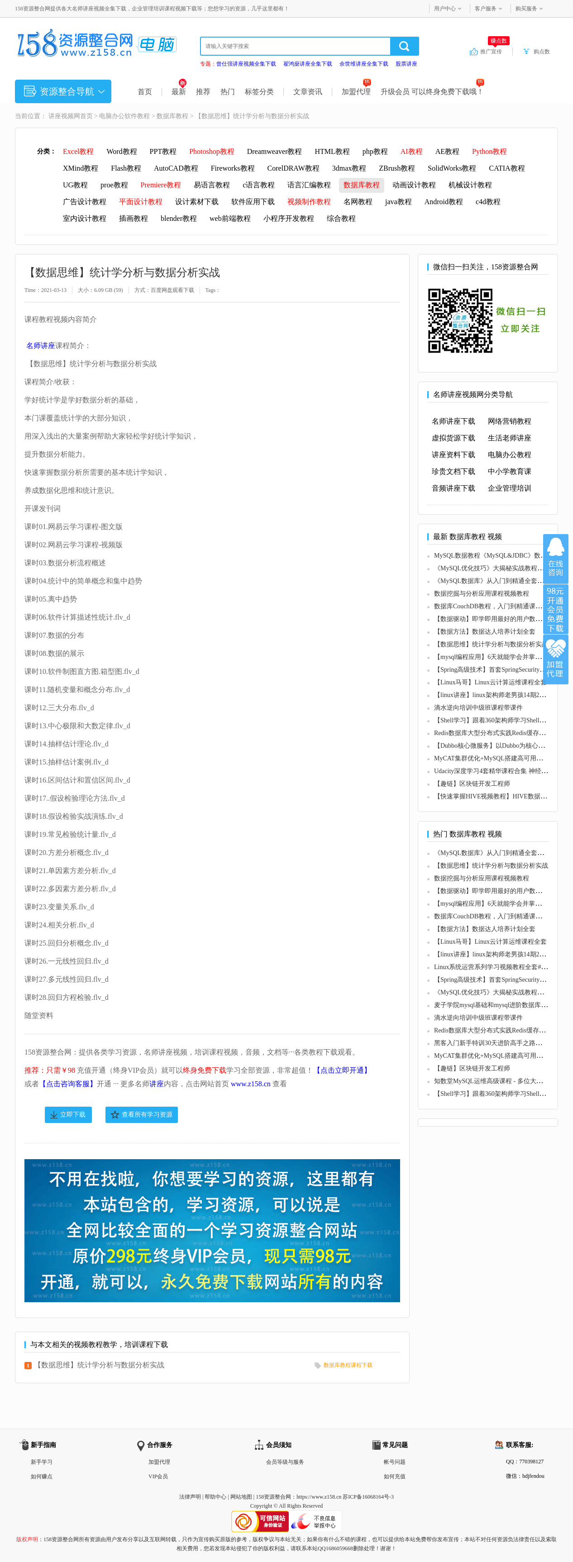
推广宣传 (495, 51)
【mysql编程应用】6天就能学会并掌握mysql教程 (501, 657)
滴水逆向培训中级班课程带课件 (478, 707)
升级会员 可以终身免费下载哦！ (432, 92)
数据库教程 (172, 116)
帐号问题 (395, 1462)
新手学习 (42, 1462)
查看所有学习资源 (147, 1114)
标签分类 (259, 92)
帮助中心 (215, 1497)
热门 (227, 92)
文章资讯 (307, 92)
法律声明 (190, 1497)
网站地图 (241, 1497)
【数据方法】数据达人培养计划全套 (484, 631)
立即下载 (73, 1114)
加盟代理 (356, 92)
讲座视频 (61, 116)
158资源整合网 (273, 1497)
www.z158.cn (251, 1084)
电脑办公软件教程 (124, 116)
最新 (179, 92)
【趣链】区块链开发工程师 (472, 783)
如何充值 (395, 1476)
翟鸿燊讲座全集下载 (307, 64)
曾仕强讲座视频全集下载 (246, 64)
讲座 (156, 1084)
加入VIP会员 (555, 609)
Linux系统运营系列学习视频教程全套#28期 (494, 967)
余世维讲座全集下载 (363, 64)
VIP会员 (158, 1476)
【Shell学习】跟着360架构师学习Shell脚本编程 (499, 720)
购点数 (542, 51)
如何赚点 (42, 1476)
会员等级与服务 (285, 1462)
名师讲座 (40, 345)
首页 (145, 92)
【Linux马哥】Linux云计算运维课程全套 (490, 682)
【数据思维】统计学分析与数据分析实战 (99, 1365)
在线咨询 (555, 559)
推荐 (203, 92)
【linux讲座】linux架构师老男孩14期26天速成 (498, 695)
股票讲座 (406, 64)
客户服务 (486, 8)
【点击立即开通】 (342, 1070)
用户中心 (445, 8)
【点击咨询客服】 (68, 1084)
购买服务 (526, 8)
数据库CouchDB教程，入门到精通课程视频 (494, 606)
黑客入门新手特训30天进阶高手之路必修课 (494, 1043)
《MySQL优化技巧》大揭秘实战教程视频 (492, 568)
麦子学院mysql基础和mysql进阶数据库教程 (494, 1005)
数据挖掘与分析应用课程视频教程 (481, 593)
